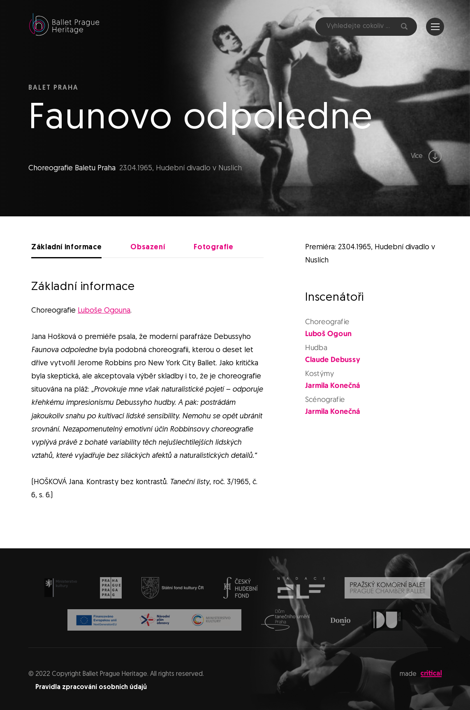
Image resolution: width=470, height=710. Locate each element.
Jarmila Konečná (332, 386)
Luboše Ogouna (104, 311)
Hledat (404, 26)
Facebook (299, 26)
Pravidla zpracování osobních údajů (91, 687)
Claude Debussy (332, 360)
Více (426, 156)
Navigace (435, 26)
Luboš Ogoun (328, 334)
